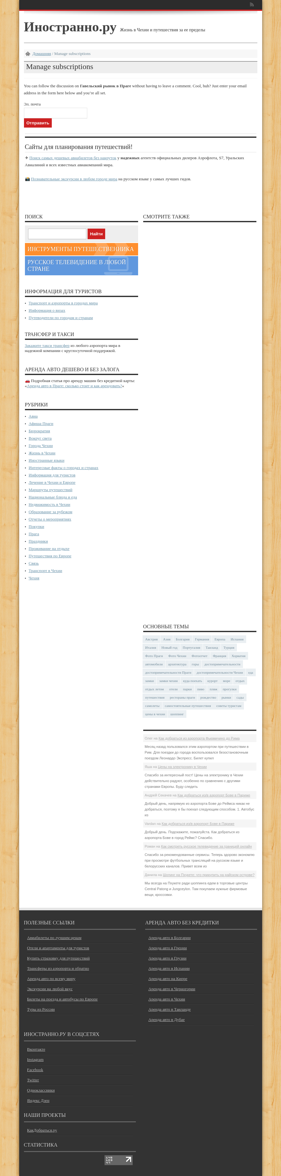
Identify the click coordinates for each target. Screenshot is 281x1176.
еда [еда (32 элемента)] (250, 672)
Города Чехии (41, 445)
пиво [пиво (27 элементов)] (200, 689)
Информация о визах (47, 310)
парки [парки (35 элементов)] (187, 689)
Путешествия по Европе (50, 555)
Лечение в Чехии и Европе (52, 482)
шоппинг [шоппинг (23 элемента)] (177, 714)
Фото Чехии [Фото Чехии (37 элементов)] (177, 656)
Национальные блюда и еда (53, 497)
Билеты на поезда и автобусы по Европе (62, 999)
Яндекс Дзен (38, 1100)
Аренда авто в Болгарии (169, 937)
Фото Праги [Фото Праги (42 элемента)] (154, 656)
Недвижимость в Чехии (49, 504)
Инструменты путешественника (80, 249)
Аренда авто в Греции (167, 947)
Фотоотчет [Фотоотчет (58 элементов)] (199, 656)
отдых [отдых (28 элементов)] (240, 681)
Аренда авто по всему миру (51, 978)
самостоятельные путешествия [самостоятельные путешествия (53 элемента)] (188, 706)
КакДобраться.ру (42, 1130)
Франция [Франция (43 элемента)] (219, 656)
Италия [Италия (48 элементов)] (150, 647)
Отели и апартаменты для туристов (58, 947)
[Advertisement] (199, 420)
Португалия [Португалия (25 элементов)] (191, 647)
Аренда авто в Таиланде (169, 1009)
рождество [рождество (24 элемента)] (208, 697)
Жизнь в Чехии (42, 453)
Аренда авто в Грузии (167, 958)
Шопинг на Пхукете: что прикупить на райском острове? (208, 875)
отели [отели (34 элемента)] (173, 689)
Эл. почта (32, 104)
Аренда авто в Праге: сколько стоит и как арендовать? (74, 385)
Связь (34, 563)
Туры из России (41, 1009)
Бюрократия (39, 430)
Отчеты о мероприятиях (50, 519)
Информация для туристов (52, 475)
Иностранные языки (47, 460)
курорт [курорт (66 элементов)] (212, 681)
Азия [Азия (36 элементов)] (166, 639)
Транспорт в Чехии (45, 570)
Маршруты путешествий (51, 489)
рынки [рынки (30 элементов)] (226, 697)
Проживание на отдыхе (49, 548)
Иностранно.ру (70, 26)
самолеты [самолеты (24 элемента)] (152, 706)
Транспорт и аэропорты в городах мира (63, 303)
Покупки (36, 526)
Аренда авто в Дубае (166, 1019)
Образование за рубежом (51, 511)
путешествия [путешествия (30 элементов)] (155, 697)
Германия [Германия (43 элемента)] (202, 639)
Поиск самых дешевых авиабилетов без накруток (72, 157)
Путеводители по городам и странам (61, 317)
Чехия (34, 578)
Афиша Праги (41, 423)
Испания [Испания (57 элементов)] (236, 639)
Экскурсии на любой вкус (50, 988)
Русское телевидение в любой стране (76, 265)
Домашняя (42, 53)
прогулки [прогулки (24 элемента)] (230, 689)
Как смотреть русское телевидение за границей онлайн (206, 846)
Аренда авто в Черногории (171, 988)
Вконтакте (36, 1049)
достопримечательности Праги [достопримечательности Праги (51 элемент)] (168, 672)
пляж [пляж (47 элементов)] (213, 689)
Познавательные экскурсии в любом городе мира (74, 178)
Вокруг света (40, 438)
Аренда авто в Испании (169, 968)
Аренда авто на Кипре (167, 978)
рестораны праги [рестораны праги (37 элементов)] (182, 697)
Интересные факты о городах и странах (63, 467)
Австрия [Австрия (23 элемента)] (151, 639)
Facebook (35, 1069)
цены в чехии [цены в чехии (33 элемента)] (155, 714)
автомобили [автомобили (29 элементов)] (154, 664)
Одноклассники (41, 1090)
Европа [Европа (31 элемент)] (220, 639)
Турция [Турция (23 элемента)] (228, 647)
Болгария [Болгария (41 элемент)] (183, 639)
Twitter (33, 1080)
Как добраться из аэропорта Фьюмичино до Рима (199, 738)
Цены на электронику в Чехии (182, 767)
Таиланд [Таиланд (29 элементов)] (212, 647)
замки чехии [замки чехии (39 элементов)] (168, 681)
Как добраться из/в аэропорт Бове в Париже (213, 795)
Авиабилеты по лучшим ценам (54, 937)
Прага (34, 533)
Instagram (35, 1059)
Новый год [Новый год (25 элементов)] (169, 647)
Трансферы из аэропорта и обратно (58, 968)
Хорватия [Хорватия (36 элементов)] (238, 656)
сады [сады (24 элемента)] (240, 697)
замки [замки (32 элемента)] (149, 681)
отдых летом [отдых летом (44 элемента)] (154, 689)
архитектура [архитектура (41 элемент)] (177, 664)
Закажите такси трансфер (47, 345)
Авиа (33, 416)
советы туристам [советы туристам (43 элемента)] (228, 706)
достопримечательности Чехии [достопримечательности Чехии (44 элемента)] (220, 672)
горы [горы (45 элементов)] (195, 664)
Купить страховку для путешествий (58, 958)
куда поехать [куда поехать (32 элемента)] (192, 681)
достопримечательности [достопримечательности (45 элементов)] (222, 664)
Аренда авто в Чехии (166, 999)
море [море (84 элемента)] (226, 681)
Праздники (38, 541)
